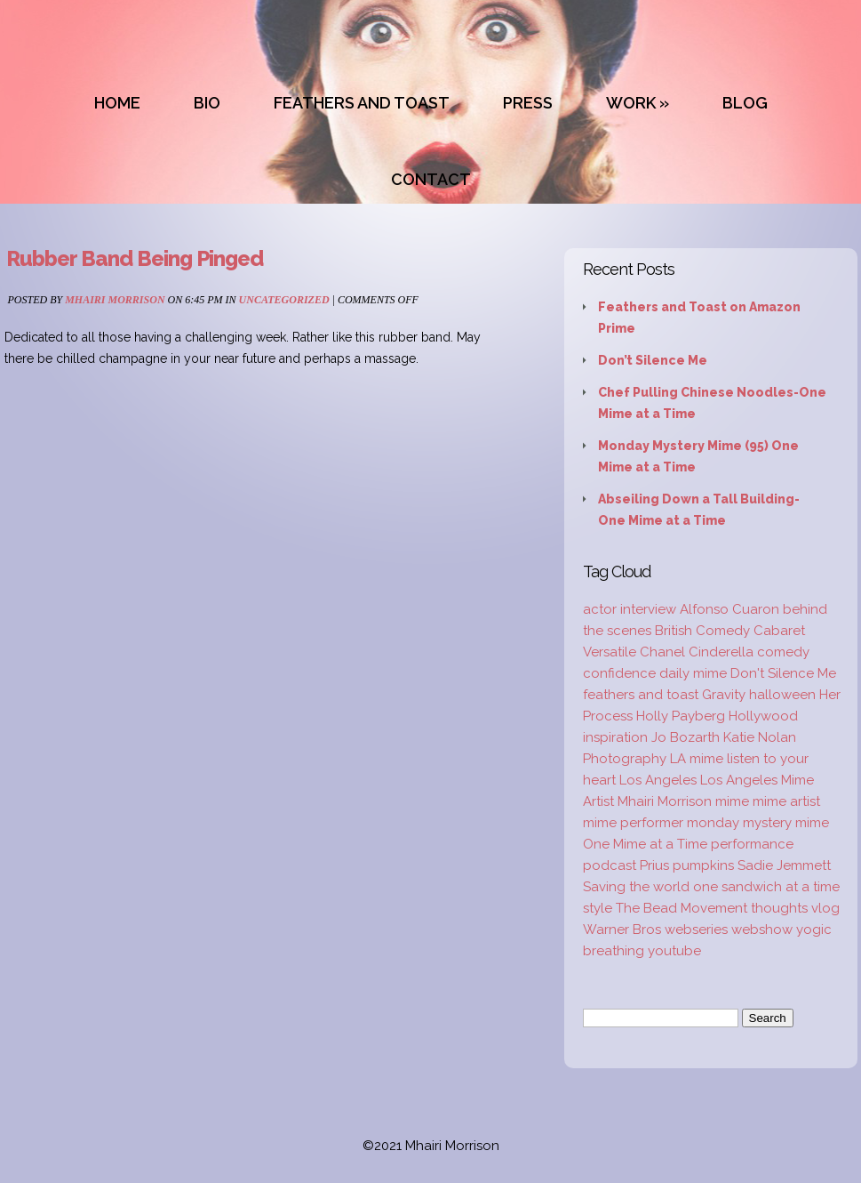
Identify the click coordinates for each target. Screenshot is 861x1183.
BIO (207, 102)
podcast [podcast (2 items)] (609, 865)
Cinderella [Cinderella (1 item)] (721, 652)
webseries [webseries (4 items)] (696, 929)
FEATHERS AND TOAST (362, 102)
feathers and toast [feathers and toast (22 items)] (640, 695)
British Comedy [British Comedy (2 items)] (702, 631)
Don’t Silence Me (652, 360)
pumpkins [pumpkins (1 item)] (703, 865)
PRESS (528, 102)
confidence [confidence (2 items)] (619, 673)
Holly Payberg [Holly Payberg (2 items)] (680, 716)
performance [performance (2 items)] (752, 844)
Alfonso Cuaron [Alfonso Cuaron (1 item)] (729, 609)
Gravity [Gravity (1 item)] (723, 695)
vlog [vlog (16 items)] (825, 908)
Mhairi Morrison (114, 300)
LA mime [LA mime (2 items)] (696, 759)
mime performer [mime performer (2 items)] (633, 823)
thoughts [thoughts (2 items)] (779, 908)
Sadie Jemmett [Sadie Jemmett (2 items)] (784, 865)
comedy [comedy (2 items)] (783, 652)
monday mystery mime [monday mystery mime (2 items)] (758, 823)
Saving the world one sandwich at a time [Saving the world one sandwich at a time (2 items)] (711, 887)
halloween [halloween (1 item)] (782, 695)
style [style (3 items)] (597, 908)
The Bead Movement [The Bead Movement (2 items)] (681, 908)
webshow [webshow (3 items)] (762, 929)
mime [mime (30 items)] (732, 801)
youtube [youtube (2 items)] (674, 951)
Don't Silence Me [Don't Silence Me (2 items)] (783, 673)
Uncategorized (284, 300)
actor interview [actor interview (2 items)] (629, 609)
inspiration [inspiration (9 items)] (615, 737)
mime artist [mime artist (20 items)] (786, 801)
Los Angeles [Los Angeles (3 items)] (658, 780)
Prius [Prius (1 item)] (654, 865)
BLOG (745, 102)
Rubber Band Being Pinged (134, 258)
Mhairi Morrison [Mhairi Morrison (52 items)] (665, 801)
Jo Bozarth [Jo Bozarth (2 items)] (685, 737)
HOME (117, 102)
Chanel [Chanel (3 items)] (662, 652)
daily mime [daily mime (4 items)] (693, 673)
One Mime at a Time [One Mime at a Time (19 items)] (645, 844)
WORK (631, 102)
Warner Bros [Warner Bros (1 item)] (622, 929)
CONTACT (431, 179)
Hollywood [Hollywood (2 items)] (763, 716)
